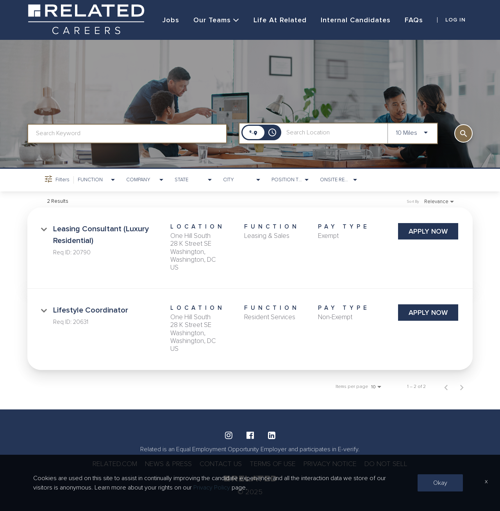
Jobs (170, 20)
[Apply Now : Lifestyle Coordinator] (428, 312)
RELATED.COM (115, 463)
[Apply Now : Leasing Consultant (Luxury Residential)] (428, 231)
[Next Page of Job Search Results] (462, 387)
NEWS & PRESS (168, 463)
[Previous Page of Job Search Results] (446, 387)
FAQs (414, 20)
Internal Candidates (356, 20)
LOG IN (455, 20)
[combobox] (127, 133)
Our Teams (216, 20)
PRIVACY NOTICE (330, 463)
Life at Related (280, 20)
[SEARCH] (463, 133)
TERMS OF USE (273, 463)
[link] (250, 248)
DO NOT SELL (385, 463)
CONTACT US (221, 463)
